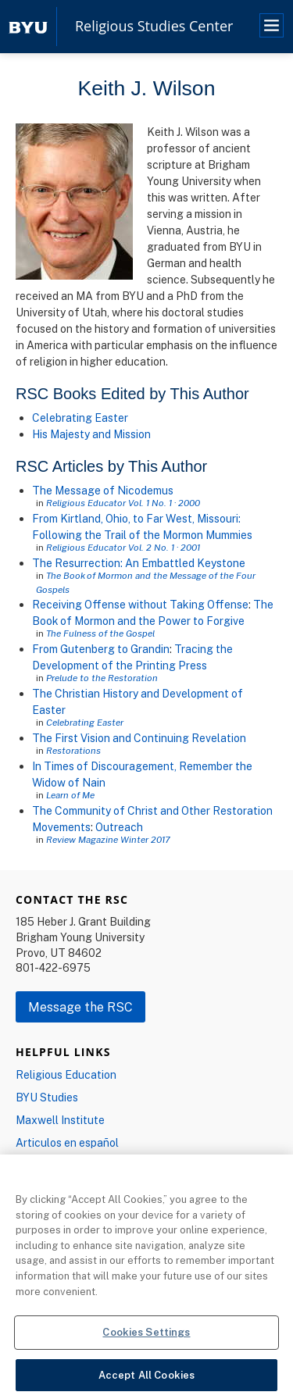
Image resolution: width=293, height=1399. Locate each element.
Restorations (73, 750)
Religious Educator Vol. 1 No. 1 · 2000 (123, 503)
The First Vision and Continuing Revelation (139, 737)
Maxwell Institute (60, 1119)
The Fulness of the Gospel (100, 633)
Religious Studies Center (154, 26)
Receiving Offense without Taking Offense (140, 604)
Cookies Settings (146, 1335)
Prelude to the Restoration (102, 677)
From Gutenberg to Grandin (101, 648)
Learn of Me (70, 795)
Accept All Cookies (146, 1378)
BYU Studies (47, 1097)
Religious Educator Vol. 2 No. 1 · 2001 (123, 547)
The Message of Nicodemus (102, 490)
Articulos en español (67, 1142)
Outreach (119, 826)
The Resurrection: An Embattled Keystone (138, 562)
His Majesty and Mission (91, 434)
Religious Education (66, 1074)
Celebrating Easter (80, 417)
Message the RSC (80, 1007)
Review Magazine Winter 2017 (108, 839)
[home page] (28, 26)
